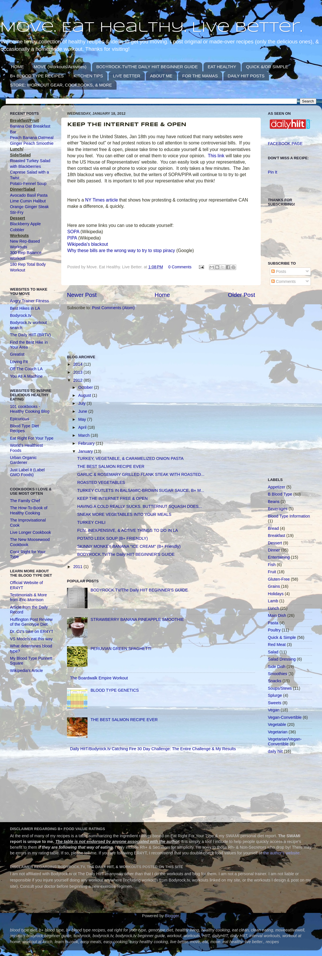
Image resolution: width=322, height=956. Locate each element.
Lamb (273, 601)
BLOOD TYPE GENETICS (115, 690)
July (82, 403)
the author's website (281, 853)
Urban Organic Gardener (23, 460)
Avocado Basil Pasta (29, 195)
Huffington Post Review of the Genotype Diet (31, 622)
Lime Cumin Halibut (28, 201)
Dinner (274, 550)
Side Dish (277, 666)
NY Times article (101, 200)
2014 (78, 364)
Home (162, 295)
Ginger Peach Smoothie (32, 143)
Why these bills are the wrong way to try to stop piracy (121, 250)
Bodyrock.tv (20, 315)
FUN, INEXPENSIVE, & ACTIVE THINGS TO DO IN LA (127, 530)
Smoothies (277, 673)
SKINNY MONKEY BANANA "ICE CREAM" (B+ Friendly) (129, 546)
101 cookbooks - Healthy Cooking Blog (29, 409)
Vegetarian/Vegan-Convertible (284, 741)
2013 (78, 372)
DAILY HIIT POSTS (246, 75)
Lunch (273, 608)
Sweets (274, 703)
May (82, 419)
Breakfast (276, 535)
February (87, 443)
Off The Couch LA (26, 369)
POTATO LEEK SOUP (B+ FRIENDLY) (112, 538)
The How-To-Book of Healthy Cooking (28, 510)
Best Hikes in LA (25, 308)
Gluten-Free (279, 579)
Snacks (274, 681)
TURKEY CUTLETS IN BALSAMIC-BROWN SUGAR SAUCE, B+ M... (140, 490)
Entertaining (279, 557)
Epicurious (19, 418)
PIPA (72, 238)
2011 (78, 566)
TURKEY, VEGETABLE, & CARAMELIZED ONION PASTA (130, 458)
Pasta (273, 623)
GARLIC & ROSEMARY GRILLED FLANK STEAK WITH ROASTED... (140, 474)
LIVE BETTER (126, 75)
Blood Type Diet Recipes (24, 428)
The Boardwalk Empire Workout (99, 678)
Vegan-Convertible (284, 717)
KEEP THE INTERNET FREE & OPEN (112, 498)
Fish (272, 564)
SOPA (73, 231)
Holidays (276, 593)
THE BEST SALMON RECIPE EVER (110, 466)
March (84, 435)
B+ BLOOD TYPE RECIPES (37, 75)
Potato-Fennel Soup (28, 183)
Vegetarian (278, 732)
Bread (273, 528)
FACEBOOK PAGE (285, 143)
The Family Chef (25, 500)
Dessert (275, 543)
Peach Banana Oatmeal (32, 137)
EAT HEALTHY (222, 66)
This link (216, 155)
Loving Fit (19, 361)
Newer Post (82, 295)
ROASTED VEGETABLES (101, 482)
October (86, 387)
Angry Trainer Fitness (29, 301)
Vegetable (277, 724)
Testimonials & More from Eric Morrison (28, 597)
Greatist (17, 354)
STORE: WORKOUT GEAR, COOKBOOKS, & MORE (61, 84)
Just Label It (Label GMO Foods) (27, 472)
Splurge (275, 695)
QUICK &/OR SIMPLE (267, 66)
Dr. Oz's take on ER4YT (31, 631)
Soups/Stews (280, 688)
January (86, 451)
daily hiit (275, 751)
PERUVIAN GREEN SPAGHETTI (121, 648)
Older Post (241, 295)
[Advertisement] (170, 332)
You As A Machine (26, 376)
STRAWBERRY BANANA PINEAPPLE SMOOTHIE (137, 619)
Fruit (272, 571)
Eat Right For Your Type (32, 438)
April (83, 427)
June (83, 411)
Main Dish (277, 615)
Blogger (172, 915)
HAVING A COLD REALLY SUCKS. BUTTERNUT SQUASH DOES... (139, 506)
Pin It (272, 172)
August (85, 395)
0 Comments (179, 267)
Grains (274, 586)
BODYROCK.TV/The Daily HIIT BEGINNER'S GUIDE (126, 554)
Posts (278, 271)
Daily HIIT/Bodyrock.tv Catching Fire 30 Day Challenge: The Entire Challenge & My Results (153, 748)
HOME (17, 66)
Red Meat (277, 644)
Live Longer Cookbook (30, 532)
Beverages (278, 508)
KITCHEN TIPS (88, 75)
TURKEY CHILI (91, 522)
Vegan (274, 710)
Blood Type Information (289, 516)
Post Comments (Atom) (113, 307)
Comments (283, 281)
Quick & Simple (282, 637)
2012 (78, 380)
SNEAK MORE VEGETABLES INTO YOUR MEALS (124, 514)
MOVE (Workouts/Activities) (60, 66)
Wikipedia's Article (26, 670)
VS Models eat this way (31, 639)
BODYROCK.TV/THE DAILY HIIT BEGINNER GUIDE (147, 66)
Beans (274, 501)
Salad (273, 652)
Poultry (274, 630)
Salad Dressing (282, 659)
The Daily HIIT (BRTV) (30, 335)
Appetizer (276, 487)
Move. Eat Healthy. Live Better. (151, 28)
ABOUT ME (161, 75)
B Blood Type (280, 494)
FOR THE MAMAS (200, 75)
